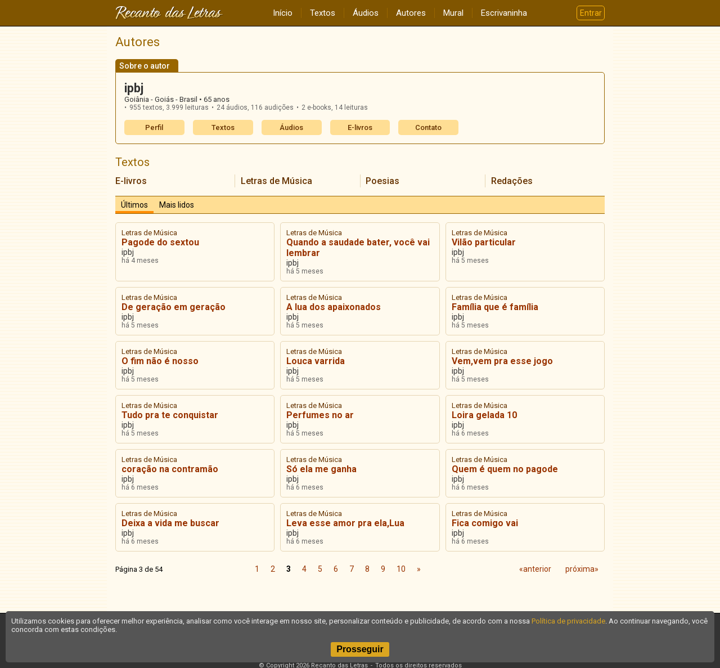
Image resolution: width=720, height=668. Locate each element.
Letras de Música (276, 181)
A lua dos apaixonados (333, 307)
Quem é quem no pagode (505, 469)
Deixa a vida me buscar (170, 523)
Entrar (591, 12)
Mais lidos (176, 204)
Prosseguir (360, 649)
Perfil (154, 127)
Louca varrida (315, 361)
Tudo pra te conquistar (170, 415)
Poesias (382, 181)
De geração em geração (174, 307)
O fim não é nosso (160, 361)
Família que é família (495, 307)
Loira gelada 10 (484, 415)
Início (282, 13)
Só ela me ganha (321, 469)
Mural (453, 13)
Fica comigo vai (485, 523)
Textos (322, 13)
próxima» (581, 568)
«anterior (535, 568)
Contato (428, 127)
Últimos (134, 204)
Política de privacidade (568, 621)
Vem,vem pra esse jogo (502, 361)
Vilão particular (484, 242)
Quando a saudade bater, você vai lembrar (358, 247)
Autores (411, 13)
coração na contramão (170, 469)
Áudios (366, 13)
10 (401, 568)
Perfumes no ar (320, 415)
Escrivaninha (504, 13)
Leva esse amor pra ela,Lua (345, 523)
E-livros (360, 127)
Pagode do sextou (160, 242)
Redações (512, 181)
